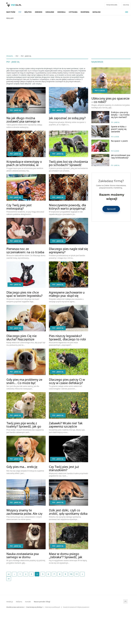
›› (9, 578)
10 (71, 574)
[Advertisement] (68, 35)
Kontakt (28, 602)
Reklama (19, 602)
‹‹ (9, 574)
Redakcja (9, 602)
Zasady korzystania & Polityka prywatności (76, 607)
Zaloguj (126, 5)
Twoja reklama (111, 5)
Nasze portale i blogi (42, 602)
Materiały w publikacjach (52, 607)
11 (77, 574)
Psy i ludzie (100, 91)
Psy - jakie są (15, 110)
